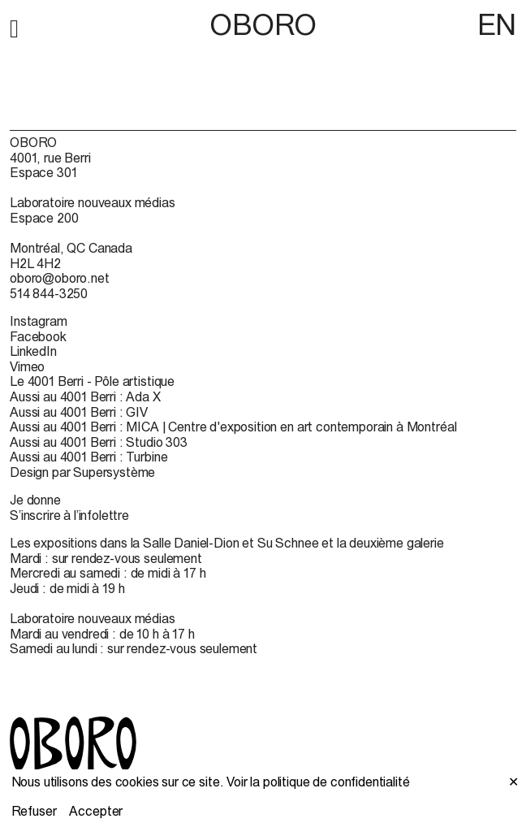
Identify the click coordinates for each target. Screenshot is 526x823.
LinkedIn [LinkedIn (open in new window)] (33, 351)
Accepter (96, 811)
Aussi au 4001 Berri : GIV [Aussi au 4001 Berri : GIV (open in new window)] (79, 412)
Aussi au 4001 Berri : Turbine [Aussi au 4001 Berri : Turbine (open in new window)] (88, 456)
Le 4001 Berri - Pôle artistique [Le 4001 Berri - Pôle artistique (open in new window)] (92, 381)
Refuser (34, 811)
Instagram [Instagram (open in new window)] (38, 321)
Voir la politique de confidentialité (317, 781)
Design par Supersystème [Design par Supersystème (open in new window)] (82, 472)
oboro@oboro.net (60, 278)
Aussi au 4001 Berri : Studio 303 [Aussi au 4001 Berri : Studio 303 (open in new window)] (99, 442)
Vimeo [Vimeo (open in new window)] (27, 366)
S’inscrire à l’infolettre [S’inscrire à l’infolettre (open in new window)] (69, 515)
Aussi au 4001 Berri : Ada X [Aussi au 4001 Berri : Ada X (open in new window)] (85, 396)
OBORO (263, 25)
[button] (14, 26)
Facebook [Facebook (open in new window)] (38, 336)
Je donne (35, 499)
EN (496, 24)
